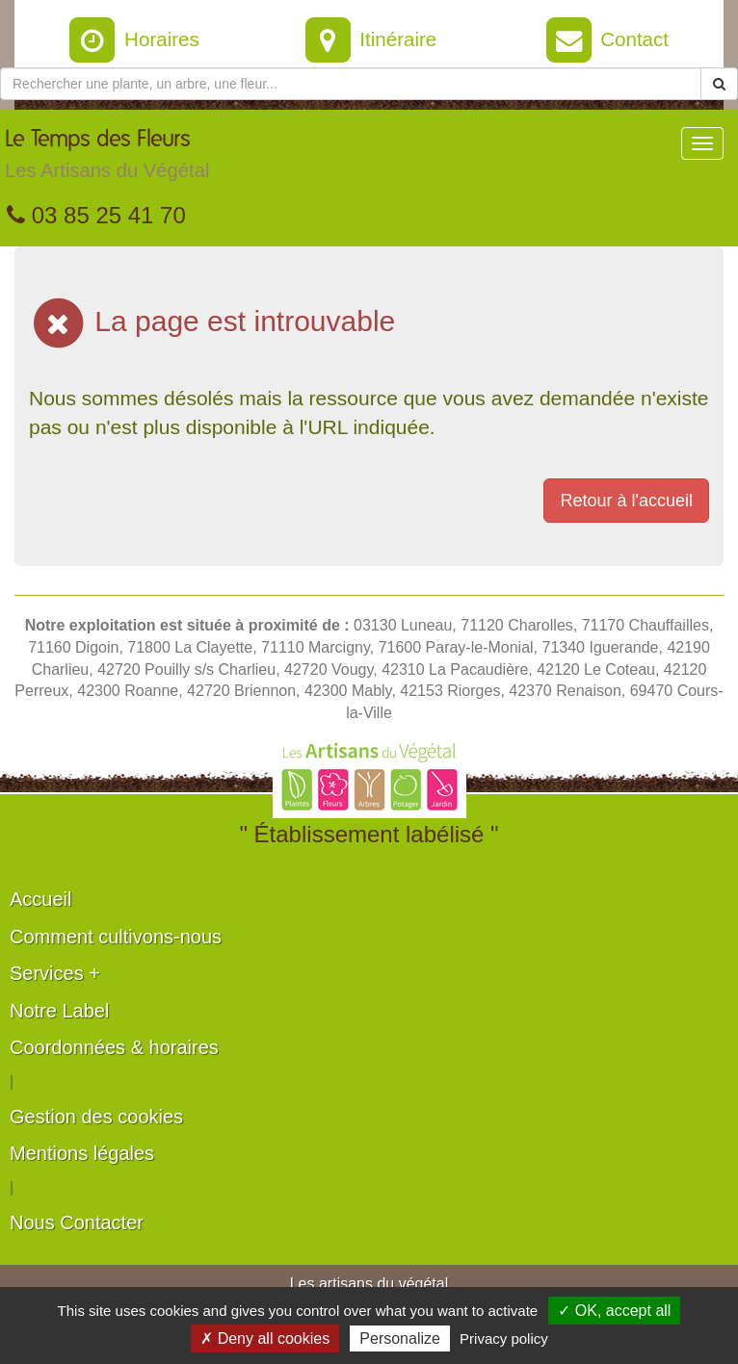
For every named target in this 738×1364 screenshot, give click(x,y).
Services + (55, 973)
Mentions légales (82, 1153)
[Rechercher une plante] (350, 83)
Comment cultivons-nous (116, 936)
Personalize (399, 1338)
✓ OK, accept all (614, 1310)
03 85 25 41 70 (96, 215)
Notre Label (59, 1010)
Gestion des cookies (96, 1116)
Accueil (40, 899)
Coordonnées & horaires (114, 1047)
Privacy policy (504, 1338)
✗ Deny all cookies (264, 1338)
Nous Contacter (77, 1222)
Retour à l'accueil (626, 500)
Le (107, 159)
